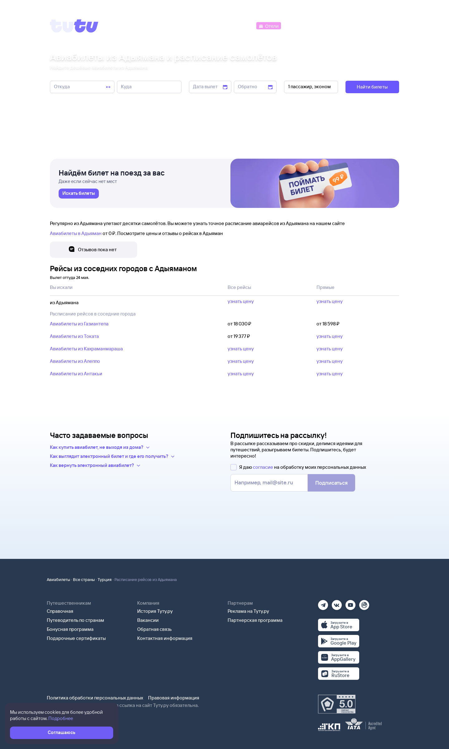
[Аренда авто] (353, 25)
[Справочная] (386, 25)
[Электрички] (297, 25)
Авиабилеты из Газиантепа (79, 324)
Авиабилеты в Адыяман (76, 233)
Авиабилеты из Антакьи (76, 374)
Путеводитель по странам (75, 620)
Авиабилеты (58, 579)
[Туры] (324, 25)
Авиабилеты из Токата (74, 336)
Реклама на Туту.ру (248, 611)
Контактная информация (164, 638)
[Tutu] (74, 26)
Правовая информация (173, 698)
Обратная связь (154, 629)
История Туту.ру (155, 611)
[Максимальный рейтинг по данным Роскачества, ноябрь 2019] (336, 704)
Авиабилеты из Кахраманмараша (86, 349)
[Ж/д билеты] (209, 25)
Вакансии (148, 620)
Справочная (60, 611)
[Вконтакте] (337, 603)
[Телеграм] (323, 603)
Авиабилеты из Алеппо (75, 361)
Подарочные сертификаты (76, 638)
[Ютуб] (350, 603)
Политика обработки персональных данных (95, 698)
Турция (105, 579)
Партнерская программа (255, 620)
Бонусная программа (70, 629)
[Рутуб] (364, 603)
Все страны (84, 579)
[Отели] (268, 25)
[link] (79, 194)
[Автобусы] (242, 25)
